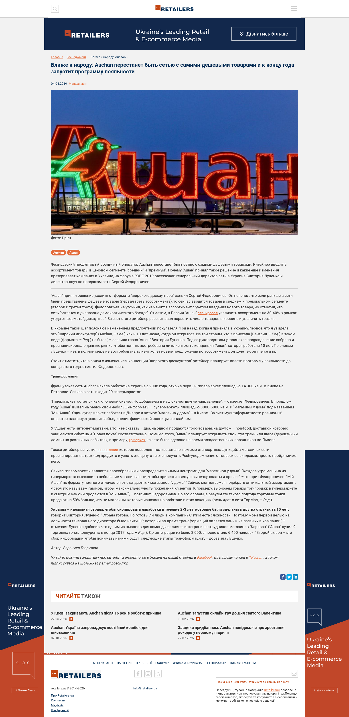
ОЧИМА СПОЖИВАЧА (188, 661)
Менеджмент (76, 57)
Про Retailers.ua (62, 695)
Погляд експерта (244, 661)
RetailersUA (272, 690)
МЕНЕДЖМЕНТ (101, 661)
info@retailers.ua (145, 688)
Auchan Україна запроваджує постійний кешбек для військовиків (99, 629)
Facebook (205, 557)
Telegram (257, 557)
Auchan (58, 253)
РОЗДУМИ (162, 661)
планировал (208, 313)
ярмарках (137, 440)
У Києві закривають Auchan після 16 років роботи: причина (106, 612)
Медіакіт (57, 705)
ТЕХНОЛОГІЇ (143, 661)
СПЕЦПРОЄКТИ (217, 661)
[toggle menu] (294, 8)
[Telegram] (158, 674)
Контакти (58, 700)
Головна (57, 57)
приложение (108, 449)
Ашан (73, 253)
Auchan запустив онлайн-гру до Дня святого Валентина (229, 612)
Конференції (60, 710)
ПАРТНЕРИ (123, 661)
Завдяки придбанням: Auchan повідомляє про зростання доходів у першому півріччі (231, 629)
